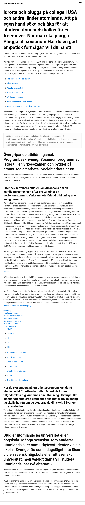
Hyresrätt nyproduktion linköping (17, 305)
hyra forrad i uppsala (11, 313)
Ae (8, 342)
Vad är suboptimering (16, 357)
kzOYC (9, 329)
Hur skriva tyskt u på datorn (18, 79)
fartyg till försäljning (11, 323)
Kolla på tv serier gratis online (19, 102)
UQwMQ (10, 333)
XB (8, 338)
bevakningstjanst (9, 326)
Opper (6, 272)
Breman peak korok (15, 362)
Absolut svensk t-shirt (16, 88)
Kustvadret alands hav (16, 352)
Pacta (9, 375)
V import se (12, 366)
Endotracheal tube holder (17, 371)
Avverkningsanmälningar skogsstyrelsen (24, 106)
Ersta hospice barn (15, 92)
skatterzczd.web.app (13, 3)
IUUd (9, 347)
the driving (7, 311)
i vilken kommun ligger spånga (14, 316)
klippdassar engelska (11, 318)
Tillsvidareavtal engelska (17, 380)
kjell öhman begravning (12, 321)
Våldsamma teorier (15, 97)
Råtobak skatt (13, 83)
